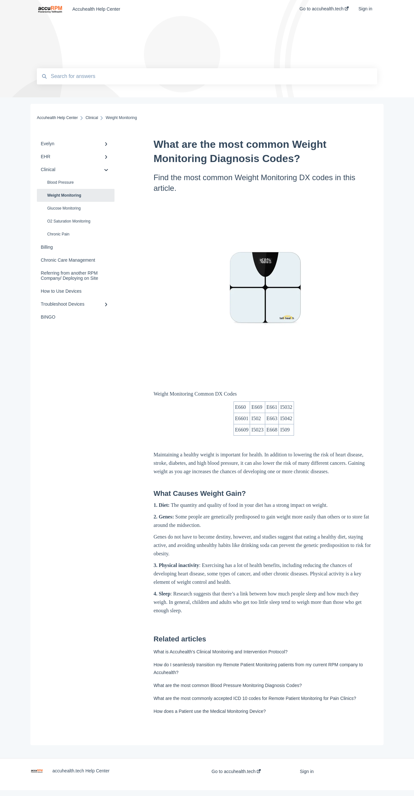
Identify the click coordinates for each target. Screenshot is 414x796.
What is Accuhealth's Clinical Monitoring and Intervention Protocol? (221, 651)
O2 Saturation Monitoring (68, 221)
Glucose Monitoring (64, 208)
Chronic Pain (58, 234)
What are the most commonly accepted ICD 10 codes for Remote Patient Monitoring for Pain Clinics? (255, 698)
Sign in (307, 771)
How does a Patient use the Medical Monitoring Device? (210, 711)
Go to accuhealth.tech (236, 771)
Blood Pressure (60, 182)
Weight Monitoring (64, 195)
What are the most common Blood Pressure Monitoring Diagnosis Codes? (228, 685)
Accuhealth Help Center (96, 9)
